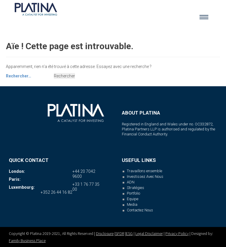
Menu (204, 15)
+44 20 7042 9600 (83, 174)
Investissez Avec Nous (145, 176)
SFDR (119, 233)
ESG (129, 233)
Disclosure (105, 233)
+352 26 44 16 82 (56, 192)
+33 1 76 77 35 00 (85, 187)
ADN (130, 182)
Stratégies (135, 187)
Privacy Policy (177, 233)
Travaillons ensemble (144, 171)
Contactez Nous (140, 210)
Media (132, 204)
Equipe (132, 199)
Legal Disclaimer (149, 233)
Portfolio (133, 193)
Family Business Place (27, 240)
